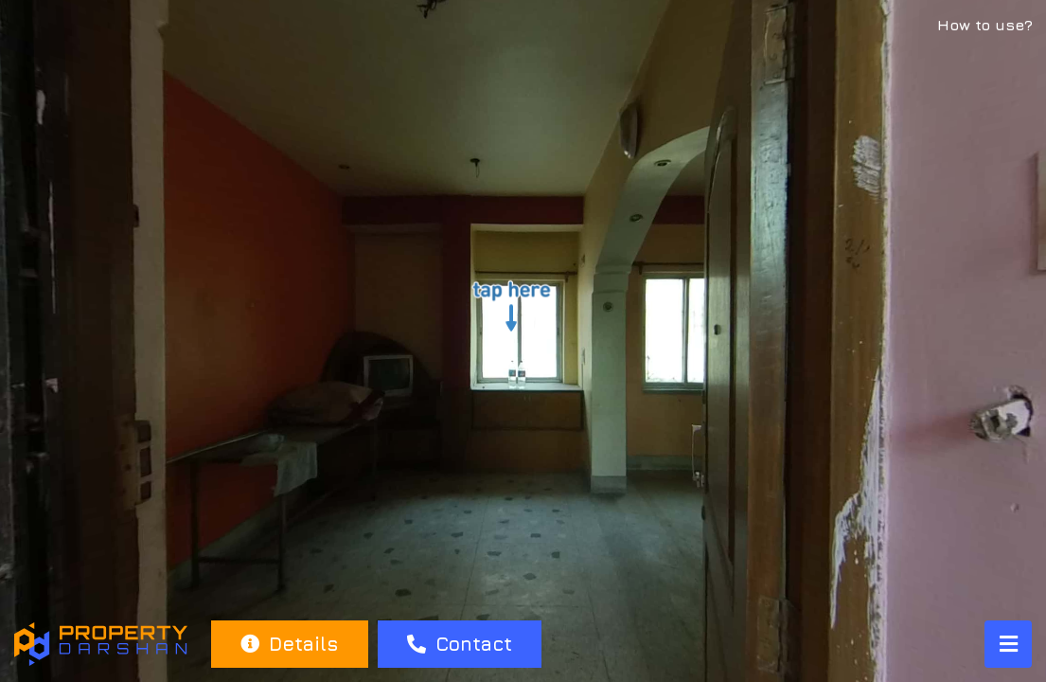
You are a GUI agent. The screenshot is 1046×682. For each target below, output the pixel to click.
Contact (459, 644)
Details (289, 644)
